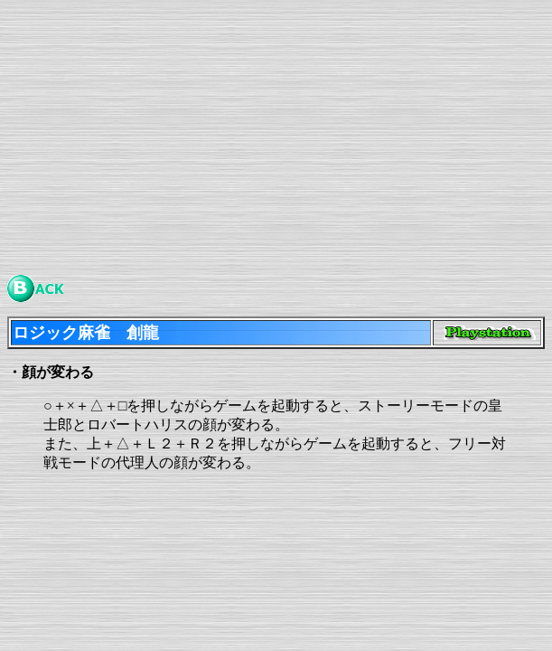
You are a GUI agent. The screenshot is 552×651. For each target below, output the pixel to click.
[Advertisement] (276, 133)
